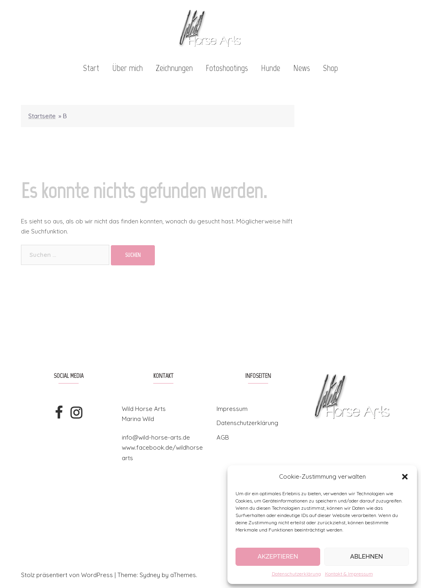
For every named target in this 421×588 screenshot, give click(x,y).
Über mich (127, 68)
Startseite (42, 116)
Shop (330, 68)
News (301, 68)
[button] (405, 477)
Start (91, 68)
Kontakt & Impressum (349, 574)
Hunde (270, 68)
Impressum (232, 409)
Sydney (150, 575)
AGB (223, 437)
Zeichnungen (174, 68)
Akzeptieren (278, 556)
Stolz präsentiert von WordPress (67, 575)
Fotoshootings (227, 68)
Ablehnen (366, 556)
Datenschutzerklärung (296, 574)
